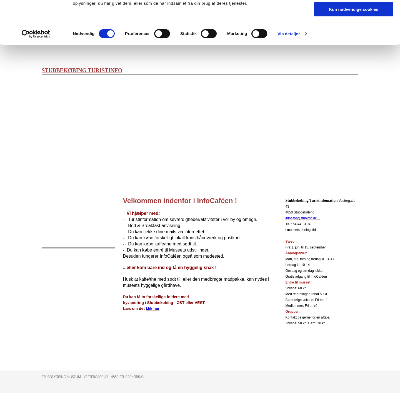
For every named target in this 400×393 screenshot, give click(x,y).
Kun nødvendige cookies (353, 46)
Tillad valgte (354, 30)
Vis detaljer (289, 70)
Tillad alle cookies (353, 13)
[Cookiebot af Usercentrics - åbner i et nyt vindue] (36, 71)
